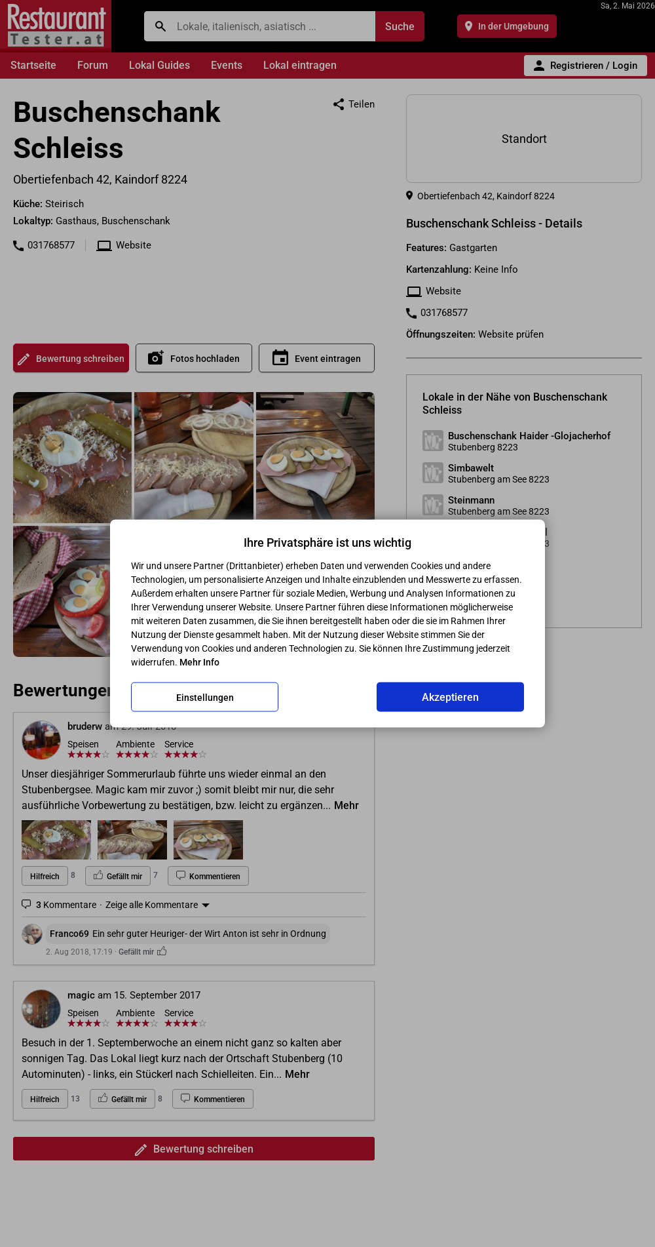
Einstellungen (205, 697)
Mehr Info (199, 662)
